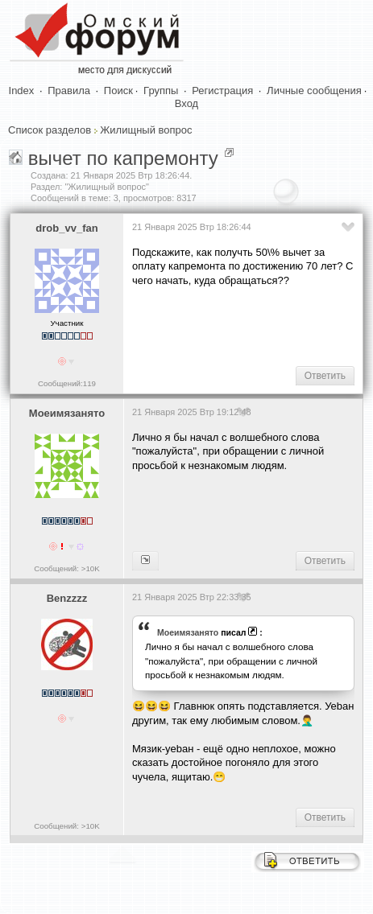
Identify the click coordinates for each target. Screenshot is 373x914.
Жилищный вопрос (146, 130)
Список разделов (49, 130)
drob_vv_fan (66, 228)
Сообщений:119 (67, 383)
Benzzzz (67, 598)
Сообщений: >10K (67, 568)
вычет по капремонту (123, 158)
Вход (186, 103)
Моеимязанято (67, 413)
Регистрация (222, 90)
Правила (69, 90)
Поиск (118, 90)
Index (22, 90)
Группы (160, 90)
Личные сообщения (314, 90)
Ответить (325, 375)
